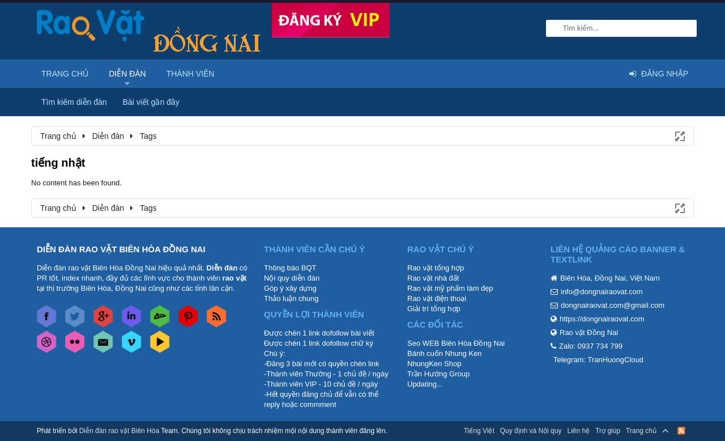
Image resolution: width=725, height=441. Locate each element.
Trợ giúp (607, 431)
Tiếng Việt (479, 431)
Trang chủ (64, 73)
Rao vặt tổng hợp (435, 268)
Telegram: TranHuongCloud (598, 359)
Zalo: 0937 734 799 (590, 346)
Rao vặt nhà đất (433, 278)
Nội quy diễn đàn (291, 278)
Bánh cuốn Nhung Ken (444, 353)
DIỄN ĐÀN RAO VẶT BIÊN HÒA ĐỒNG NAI (121, 249)
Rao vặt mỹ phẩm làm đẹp (450, 288)
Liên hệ (578, 431)
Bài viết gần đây (151, 102)
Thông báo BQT (290, 268)
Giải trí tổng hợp (433, 308)
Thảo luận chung (291, 298)
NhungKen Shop (434, 363)
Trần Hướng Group (438, 374)
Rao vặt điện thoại (436, 298)
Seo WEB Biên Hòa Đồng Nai (456, 343)
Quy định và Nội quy (531, 431)
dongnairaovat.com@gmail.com (612, 305)
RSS (681, 431)
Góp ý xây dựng (290, 288)
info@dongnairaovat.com (602, 291)
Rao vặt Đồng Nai (589, 332)
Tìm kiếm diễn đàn (74, 102)
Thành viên (191, 73)
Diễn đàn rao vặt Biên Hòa (119, 431)
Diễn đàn (127, 73)
